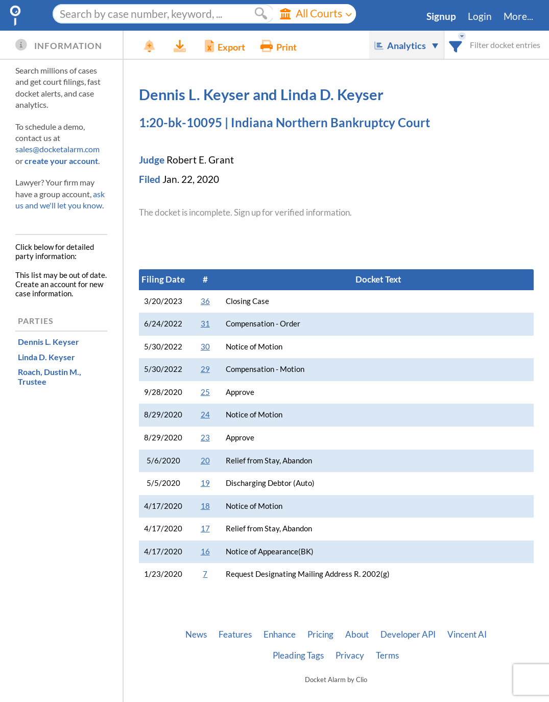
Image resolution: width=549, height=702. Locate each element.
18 (205, 506)
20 (205, 460)
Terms (387, 655)
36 (205, 301)
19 (205, 483)
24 (205, 414)
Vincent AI (467, 634)
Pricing (320, 634)
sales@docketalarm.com (57, 149)
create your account (61, 161)
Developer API (408, 634)
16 (205, 551)
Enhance (280, 634)
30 (205, 346)
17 (205, 528)
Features (235, 634)
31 (205, 323)
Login (480, 16)
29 (205, 369)
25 (205, 392)
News (196, 634)
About (357, 634)
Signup (441, 16)
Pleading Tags (298, 655)
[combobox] (456, 45)
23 (205, 437)
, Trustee (49, 376)
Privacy (350, 655)
